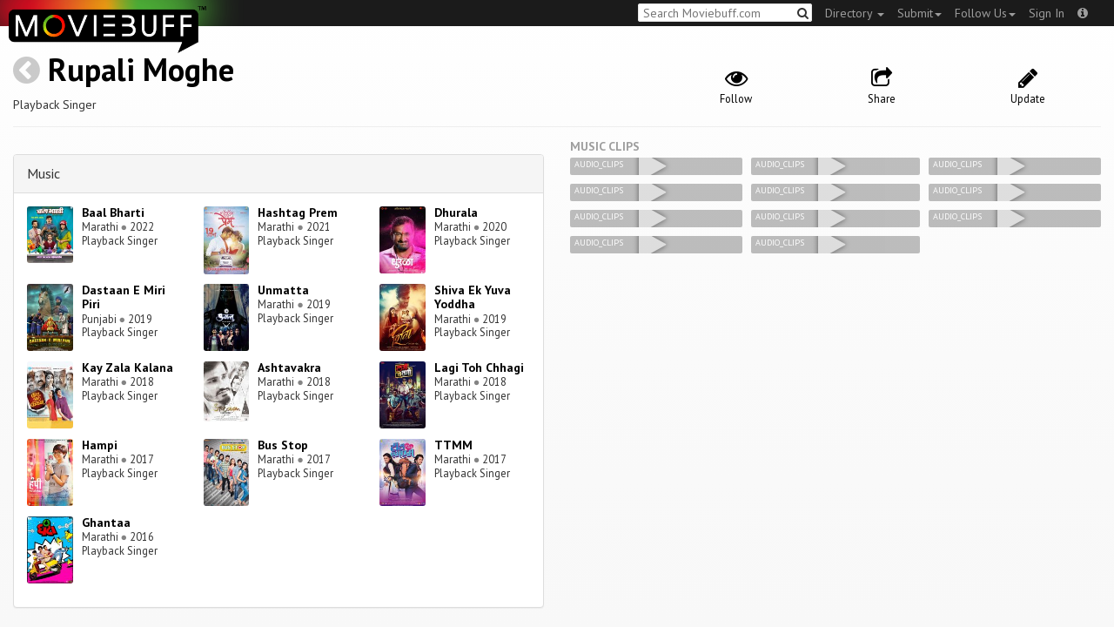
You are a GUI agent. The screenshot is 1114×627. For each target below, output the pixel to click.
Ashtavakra (289, 367)
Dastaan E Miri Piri (123, 297)
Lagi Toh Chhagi (479, 367)
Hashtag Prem (298, 212)
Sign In (1046, 13)
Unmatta (283, 290)
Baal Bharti (113, 212)
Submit (919, 13)
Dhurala (456, 212)
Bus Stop (283, 445)
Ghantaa (106, 522)
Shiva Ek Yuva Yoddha (472, 297)
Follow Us (985, 13)
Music (43, 173)
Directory (854, 13)
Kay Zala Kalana (127, 367)
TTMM (453, 445)
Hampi (99, 445)
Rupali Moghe (141, 69)
